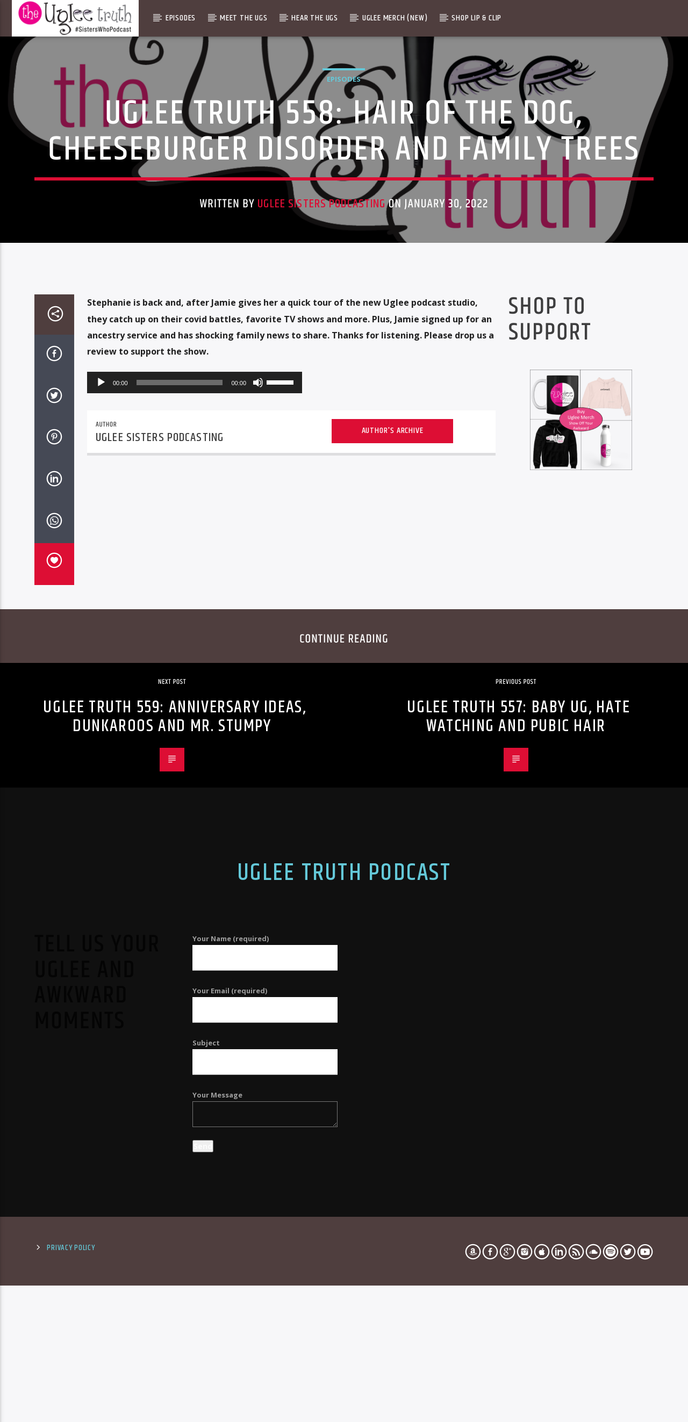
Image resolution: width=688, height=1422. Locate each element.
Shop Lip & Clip (476, 18)
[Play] (101, 702)
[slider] (180, 702)
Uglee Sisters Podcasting (321, 349)
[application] (194, 702)
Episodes (181, 18)
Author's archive (393, 750)
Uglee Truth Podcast (344, 1192)
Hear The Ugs (314, 18)
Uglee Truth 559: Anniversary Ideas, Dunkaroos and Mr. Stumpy (174, 1036)
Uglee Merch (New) (395, 18)
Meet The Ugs (244, 18)
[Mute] (258, 702)
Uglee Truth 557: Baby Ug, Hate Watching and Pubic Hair (518, 1036)
